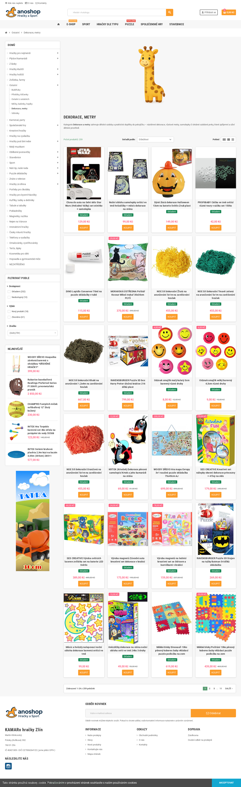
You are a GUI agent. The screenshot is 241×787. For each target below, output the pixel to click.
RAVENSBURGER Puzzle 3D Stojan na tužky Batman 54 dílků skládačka (216, 561)
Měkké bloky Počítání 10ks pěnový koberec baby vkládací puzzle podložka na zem (216, 650)
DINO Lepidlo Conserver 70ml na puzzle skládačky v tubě (84, 293)
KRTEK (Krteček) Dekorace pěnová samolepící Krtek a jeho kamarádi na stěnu (128, 472)
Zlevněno (18, 317)
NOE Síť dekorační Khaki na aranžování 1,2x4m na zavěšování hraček (84, 383)
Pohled (216, 139)
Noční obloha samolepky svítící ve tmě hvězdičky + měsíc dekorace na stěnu (128, 205)
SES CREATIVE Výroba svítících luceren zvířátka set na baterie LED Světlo (84, 561)
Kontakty (41, 3)
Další (229, 688)
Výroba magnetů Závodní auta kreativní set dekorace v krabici (128, 560)
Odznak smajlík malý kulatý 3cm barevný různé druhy (171, 382)
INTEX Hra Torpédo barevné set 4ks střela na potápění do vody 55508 (41, 430)
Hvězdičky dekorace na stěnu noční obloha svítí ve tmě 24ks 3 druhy (127, 649)
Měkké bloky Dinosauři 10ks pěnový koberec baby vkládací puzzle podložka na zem (171, 650)
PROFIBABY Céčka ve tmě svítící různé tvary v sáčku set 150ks (215, 204)
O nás (29, 3)
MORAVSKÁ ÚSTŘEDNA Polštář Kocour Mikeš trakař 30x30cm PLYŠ (128, 294)
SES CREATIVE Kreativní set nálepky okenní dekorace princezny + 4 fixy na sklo (215, 472)
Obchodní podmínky (148, 735)
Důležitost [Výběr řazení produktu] (143, 139)
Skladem (19, 291)
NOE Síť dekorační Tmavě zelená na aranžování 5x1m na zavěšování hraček (215, 294)
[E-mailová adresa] (138, 713)
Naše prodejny (94, 735)
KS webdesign (57, 783)
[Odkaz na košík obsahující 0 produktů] (229, 12)
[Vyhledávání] (120, 12)
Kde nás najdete (14, 3)
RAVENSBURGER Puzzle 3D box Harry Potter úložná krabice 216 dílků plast (127, 383)
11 (221, 688)
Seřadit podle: (128, 139)
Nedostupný (20, 297)
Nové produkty (94, 744)
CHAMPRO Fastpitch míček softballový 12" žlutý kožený (42, 407)
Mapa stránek (94, 754)
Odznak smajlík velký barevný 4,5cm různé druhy (215, 382)
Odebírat (213, 713)
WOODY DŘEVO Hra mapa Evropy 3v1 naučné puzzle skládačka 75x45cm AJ (172, 472)
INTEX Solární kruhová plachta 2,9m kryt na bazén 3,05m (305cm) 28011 (42, 452)
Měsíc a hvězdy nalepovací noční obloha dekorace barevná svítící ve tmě (84, 650)
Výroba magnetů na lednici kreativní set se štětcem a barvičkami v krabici (172, 561)
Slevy (90, 740)
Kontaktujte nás (95, 749)
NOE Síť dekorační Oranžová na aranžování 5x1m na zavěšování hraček (84, 472)
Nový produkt (20, 311)
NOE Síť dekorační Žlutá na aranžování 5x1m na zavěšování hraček (171, 294)
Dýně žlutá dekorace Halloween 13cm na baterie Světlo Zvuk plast (172, 204)
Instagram (8, 766)
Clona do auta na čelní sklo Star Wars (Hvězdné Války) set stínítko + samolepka (83, 205)
